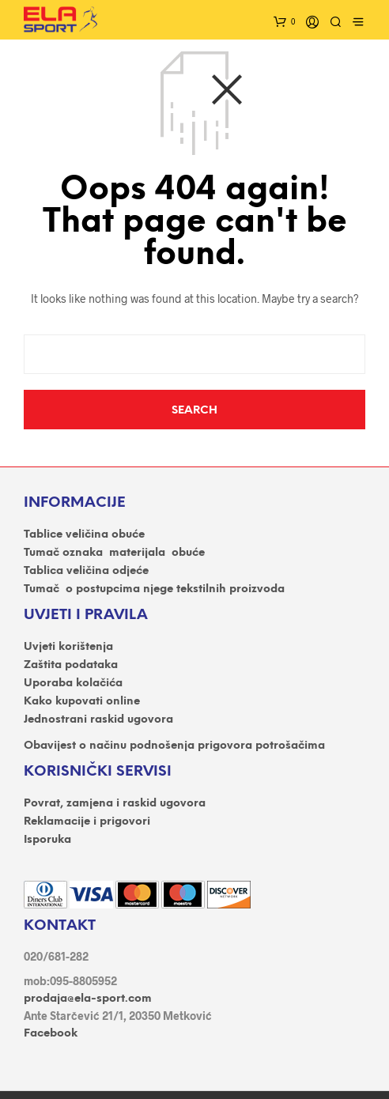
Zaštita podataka (71, 665)
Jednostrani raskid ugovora (98, 720)
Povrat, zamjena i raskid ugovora (115, 804)
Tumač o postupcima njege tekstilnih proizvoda (154, 589)
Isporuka (47, 840)
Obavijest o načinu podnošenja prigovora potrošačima (174, 746)
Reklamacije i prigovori (87, 822)
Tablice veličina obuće (84, 535)
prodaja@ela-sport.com (88, 999)
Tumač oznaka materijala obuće (114, 553)
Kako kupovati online (82, 702)
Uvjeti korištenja (68, 647)
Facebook (50, 1034)
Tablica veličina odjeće (86, 571)
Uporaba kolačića (73, 683)
